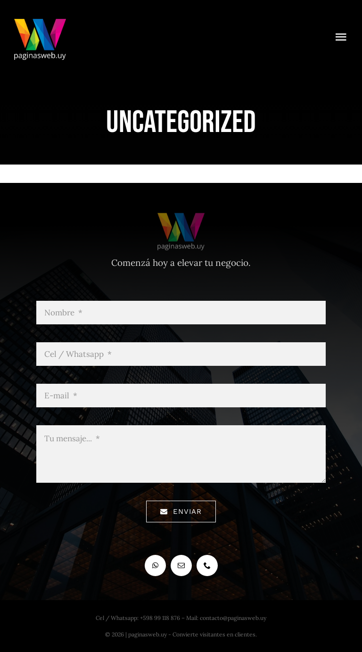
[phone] (207, 565)
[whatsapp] (155, 565)
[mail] (181, 565)
